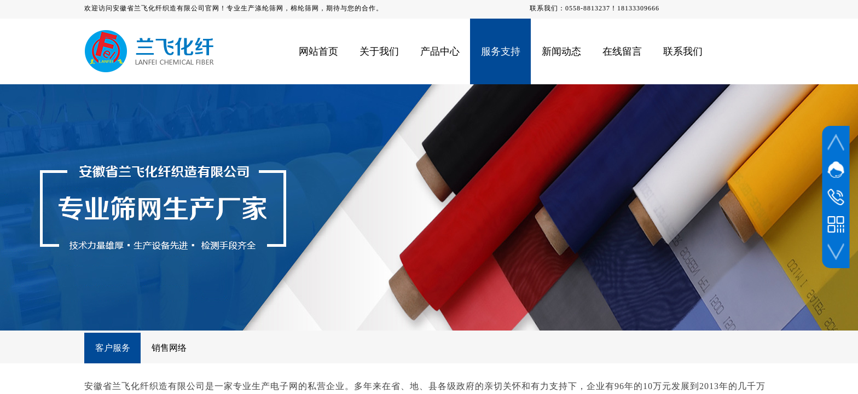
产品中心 (440, 51)
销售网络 (169, 347)
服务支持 (500, 51)
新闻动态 (561, 51)
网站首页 (318, 51)
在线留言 (622, 51)
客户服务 (112, 347)
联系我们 (683, 51)
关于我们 (379, 51)
